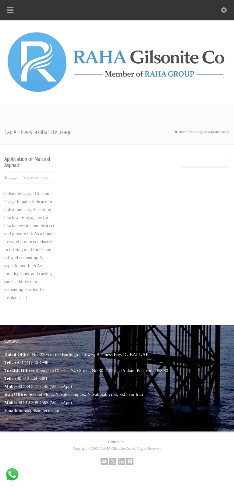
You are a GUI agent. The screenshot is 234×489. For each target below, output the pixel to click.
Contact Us (116, 442)
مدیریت (14, 178)
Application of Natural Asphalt (27, 162)
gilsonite (33, 178)
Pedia (44, 178)
